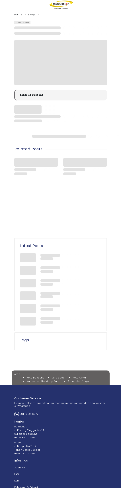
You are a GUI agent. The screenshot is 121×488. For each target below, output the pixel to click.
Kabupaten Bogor (78, 381)
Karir (17, 480)
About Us (20, 467)
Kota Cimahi (80, 377)
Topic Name (22, 22)
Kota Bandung (36, 377)
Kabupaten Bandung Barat (43, 381)
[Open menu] (17, 5)
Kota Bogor (59, 377)
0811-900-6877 (26, 414)
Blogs (31, 14)
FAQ (16, 474)
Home (18, 14)
